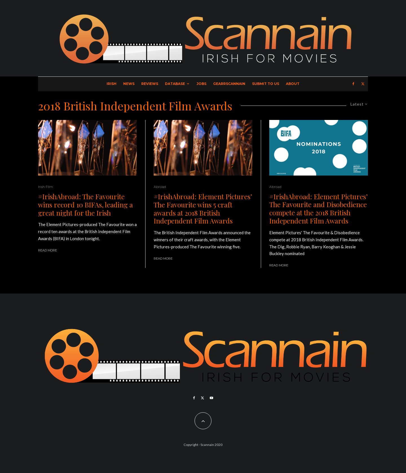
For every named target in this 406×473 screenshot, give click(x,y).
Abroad (160, 187)
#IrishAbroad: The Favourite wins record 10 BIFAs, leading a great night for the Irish (85, 204)
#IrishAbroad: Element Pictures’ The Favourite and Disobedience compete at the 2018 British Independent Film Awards (318, 208)
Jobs (201, 84)
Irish (111, 84)
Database (175, 84)
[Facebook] (353, 84)
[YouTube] (211, 398)
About (292, 84)
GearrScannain (229, 84)
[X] (363, 84)
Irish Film (45, 187)
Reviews (149, 84)
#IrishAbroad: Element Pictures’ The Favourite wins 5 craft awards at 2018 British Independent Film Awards (203, 208)
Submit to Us (265, 84)
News (128, 84)
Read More (47, 250)
